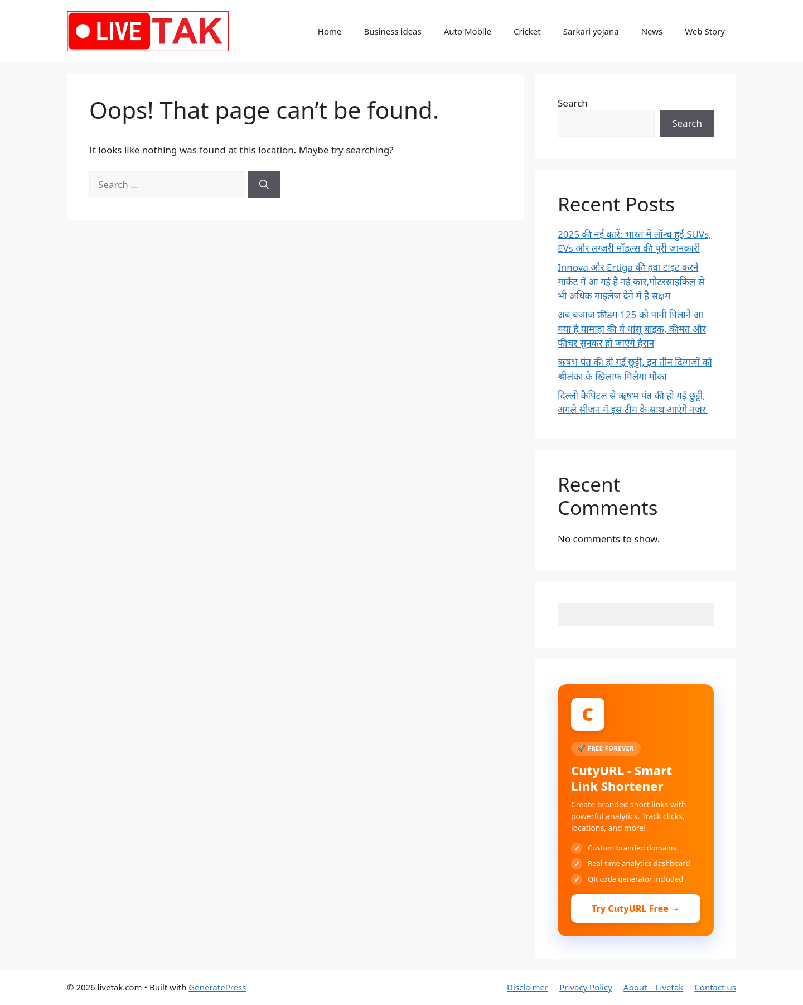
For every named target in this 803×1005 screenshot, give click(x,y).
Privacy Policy (585, 987)
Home (330, 31)
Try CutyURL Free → (636, 908)
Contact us (715, 987)
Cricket (527, 31)
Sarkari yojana (591, 31)
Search (573, 103)
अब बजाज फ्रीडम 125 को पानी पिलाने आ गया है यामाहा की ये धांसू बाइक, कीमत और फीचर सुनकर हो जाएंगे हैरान (632, 328)
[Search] (264, 184)
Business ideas (392, 31)
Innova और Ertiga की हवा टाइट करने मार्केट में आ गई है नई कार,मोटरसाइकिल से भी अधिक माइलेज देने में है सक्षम (631, 281)
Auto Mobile (467, 31)
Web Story (705, 31)
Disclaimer (527, 987)
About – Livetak (653, 987)
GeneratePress (217, 987)
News (652, 31)
